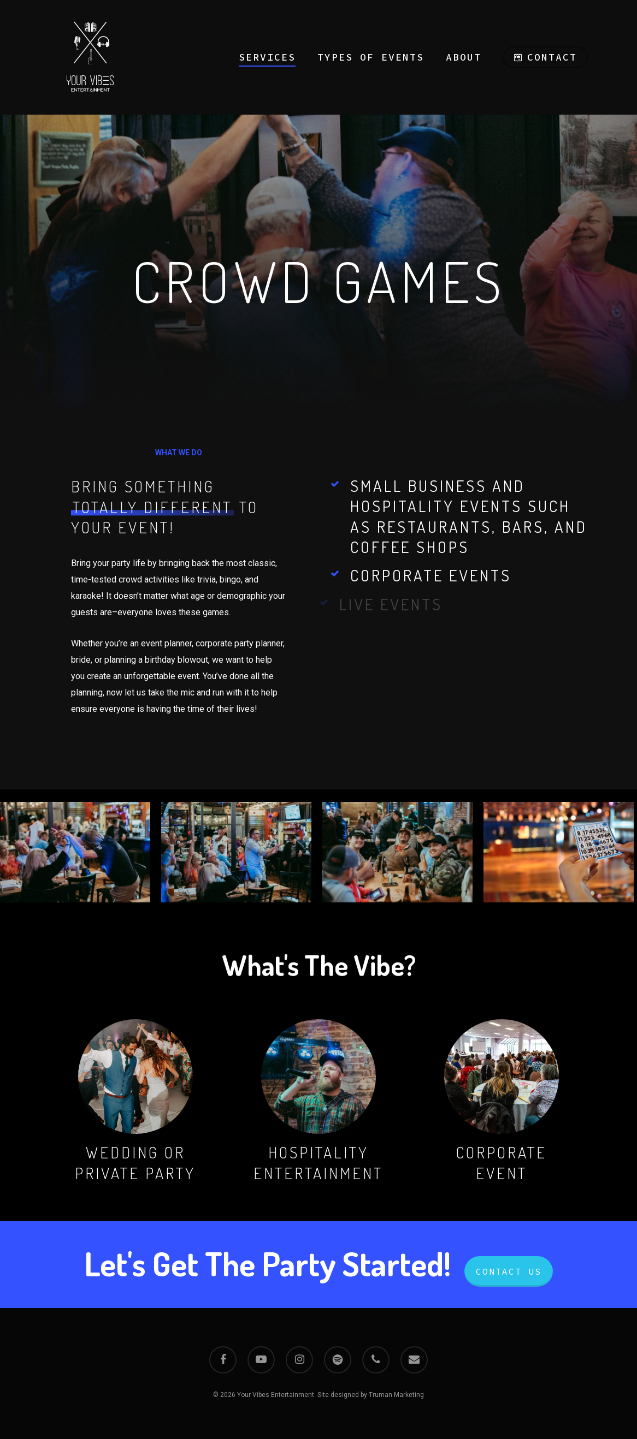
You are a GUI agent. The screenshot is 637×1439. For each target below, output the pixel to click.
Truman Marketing (396, 1395)
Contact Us (508, 1271)
